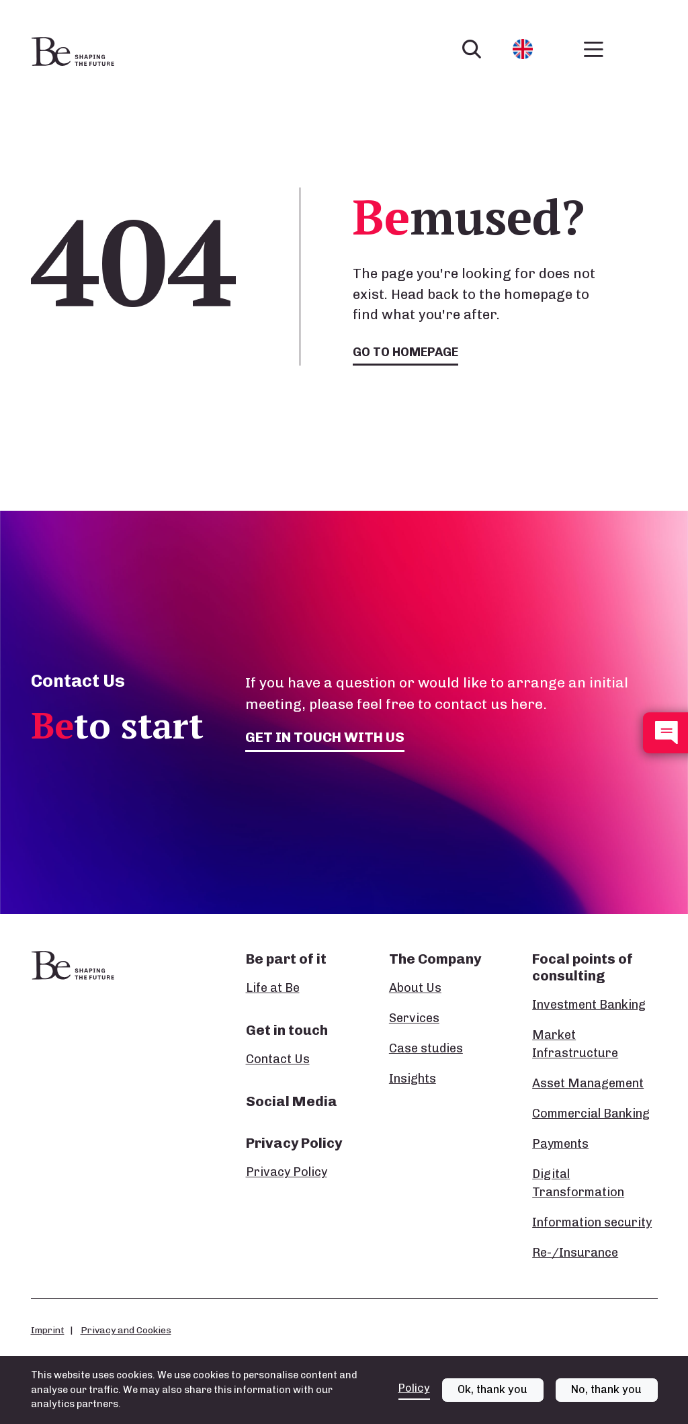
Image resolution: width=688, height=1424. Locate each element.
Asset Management (588, 1083)
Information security (592, 1222)
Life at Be (273, 987)
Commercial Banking (591, 1113)
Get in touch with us (324, 736)
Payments (560, 1143)
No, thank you (606, 1395)
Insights (412, 1078)
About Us (415, 987)
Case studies (426, 1048)
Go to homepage (405, 352)
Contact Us (278, 1059)
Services (414, 1018)
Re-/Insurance (575, 1252)
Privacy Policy (286, 1172)
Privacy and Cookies (126, 1330)
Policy (414, 1393)
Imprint (47, 1330)
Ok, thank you (492, 1395)
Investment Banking (589, 1004)
